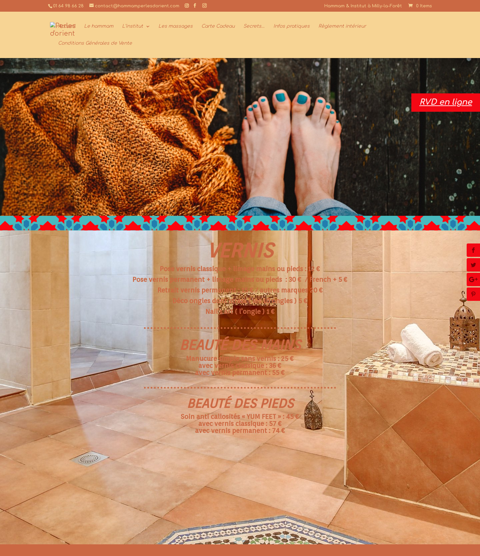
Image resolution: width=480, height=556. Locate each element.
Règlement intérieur (342, 26)
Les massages (175, 26)
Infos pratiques (291, 26)
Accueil (66, 26)
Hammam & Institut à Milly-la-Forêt (363, 6)
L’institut (132, 26)
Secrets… (254, 26)
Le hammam (98, 26)
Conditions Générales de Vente (95, 43)
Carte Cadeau (218, 26)
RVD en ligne (445, 102)
